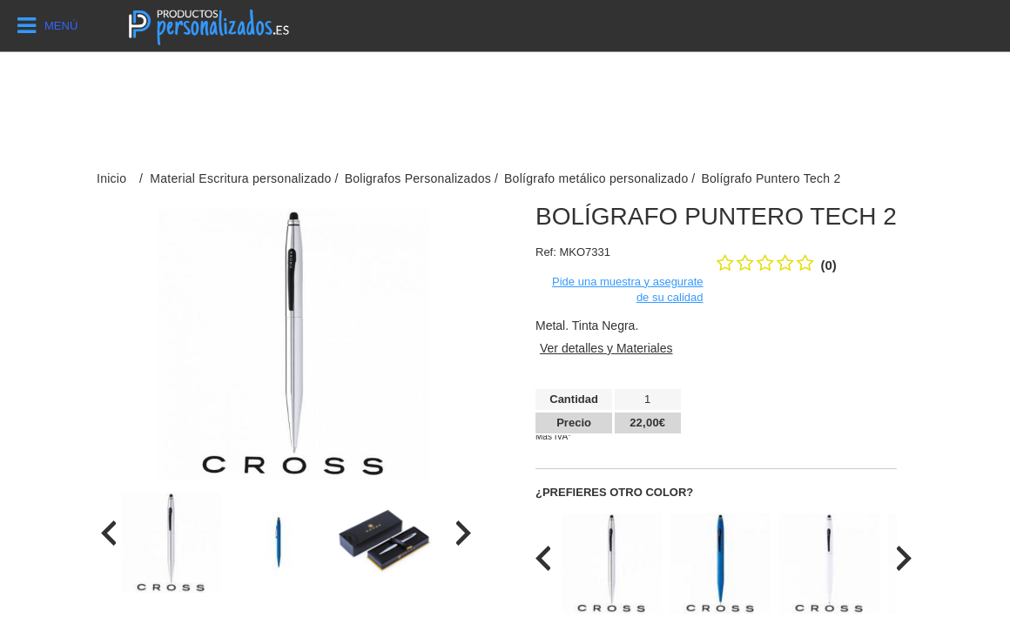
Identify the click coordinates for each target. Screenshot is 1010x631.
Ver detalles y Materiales (606, 348)
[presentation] (108, 533)
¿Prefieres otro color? (614, 492)
